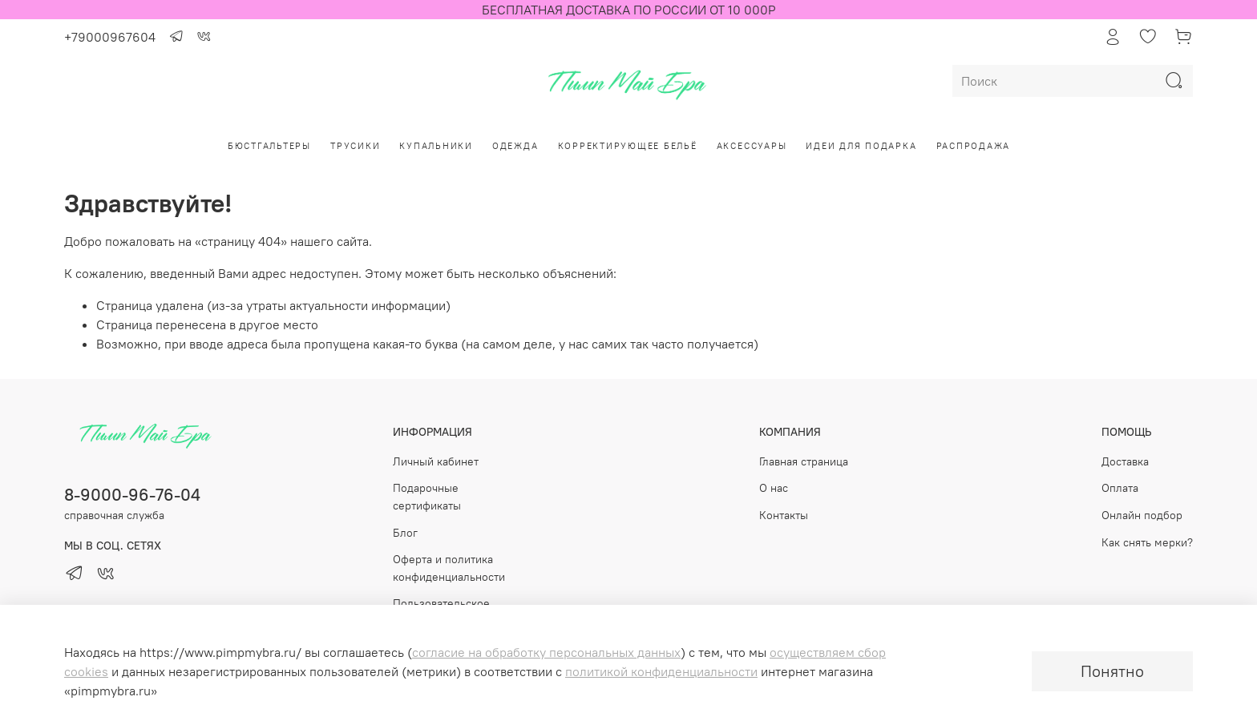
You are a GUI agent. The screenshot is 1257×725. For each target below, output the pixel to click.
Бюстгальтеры (269, 145)
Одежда (515, 145)
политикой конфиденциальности (661, 671)
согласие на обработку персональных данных (546, 652)
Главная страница (803, 461)
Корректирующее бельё (627, 145)
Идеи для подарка (861, 145)
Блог (405, 533)
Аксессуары (752, 145)
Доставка (1125, 461)
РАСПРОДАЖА (973, 145)
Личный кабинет (436, 461)
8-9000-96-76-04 (132, 494)
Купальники (436, 145)
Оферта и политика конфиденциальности (449, 568)
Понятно (1112, 671)
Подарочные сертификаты (427, 497)
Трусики (355, 145)
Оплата (1119, 488)
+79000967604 (110, 37)
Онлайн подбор (1141, 515)
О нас (773, 488)
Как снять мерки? (1147, 542)
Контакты (783, 515)
